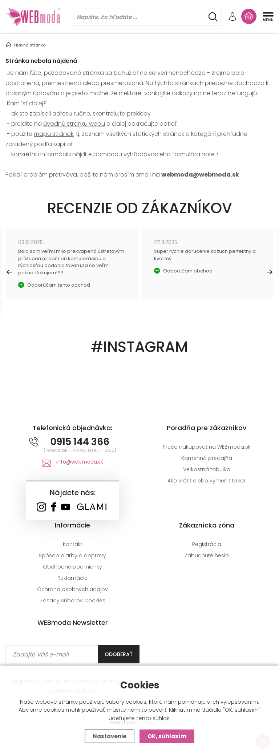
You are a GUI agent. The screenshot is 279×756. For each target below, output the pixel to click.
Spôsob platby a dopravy (72, 555)
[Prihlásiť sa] (232, 17)
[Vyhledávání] (146, 16)
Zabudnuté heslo (207, 555)
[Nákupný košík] (248, 16)
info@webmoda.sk (79, 461)
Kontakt (72, 544)
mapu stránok (53, 134)
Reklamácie (72, 578)
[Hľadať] (213, 17)
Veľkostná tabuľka (206, 469)
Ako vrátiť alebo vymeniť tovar (206, 480)
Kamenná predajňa (206, 458)
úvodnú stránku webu (74, 124)
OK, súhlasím (166, 736)
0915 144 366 (79, 441)
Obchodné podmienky (72, 566)
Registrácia (206, 544)
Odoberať (119, 654)
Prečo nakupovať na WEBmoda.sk (207, 446)
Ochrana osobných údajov (72, 589)
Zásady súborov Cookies (72, 600)
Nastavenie (109, 736)
